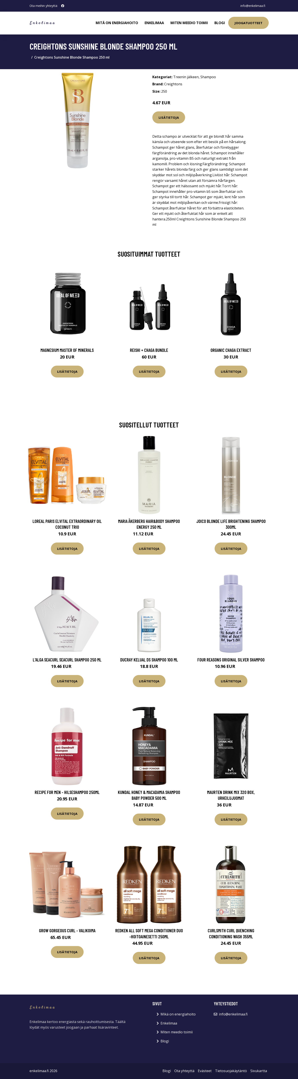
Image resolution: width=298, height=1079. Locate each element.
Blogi (219, 22)
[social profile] (62, 6)
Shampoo (208, 77)
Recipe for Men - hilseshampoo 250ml (67, 792)
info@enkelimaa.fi (252, 6)
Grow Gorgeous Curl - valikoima (67, 930)
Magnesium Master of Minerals (67, 350)
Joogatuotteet (248, 23)
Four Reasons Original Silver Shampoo (231, 659)
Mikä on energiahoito (178, 1014)
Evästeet (205, 1070)
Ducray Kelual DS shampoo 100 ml (149, 659)
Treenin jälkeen (186, 77)
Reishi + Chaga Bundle (149, 350)
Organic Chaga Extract (231, 350)
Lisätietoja (169, 117)
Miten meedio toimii (189, 22)
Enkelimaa (154, 22)
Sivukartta (258, 1070)
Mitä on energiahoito (117, 22)
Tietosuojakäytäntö (231, 1070)
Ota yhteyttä (184, 1070)
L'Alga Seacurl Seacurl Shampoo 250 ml (67, 659)
